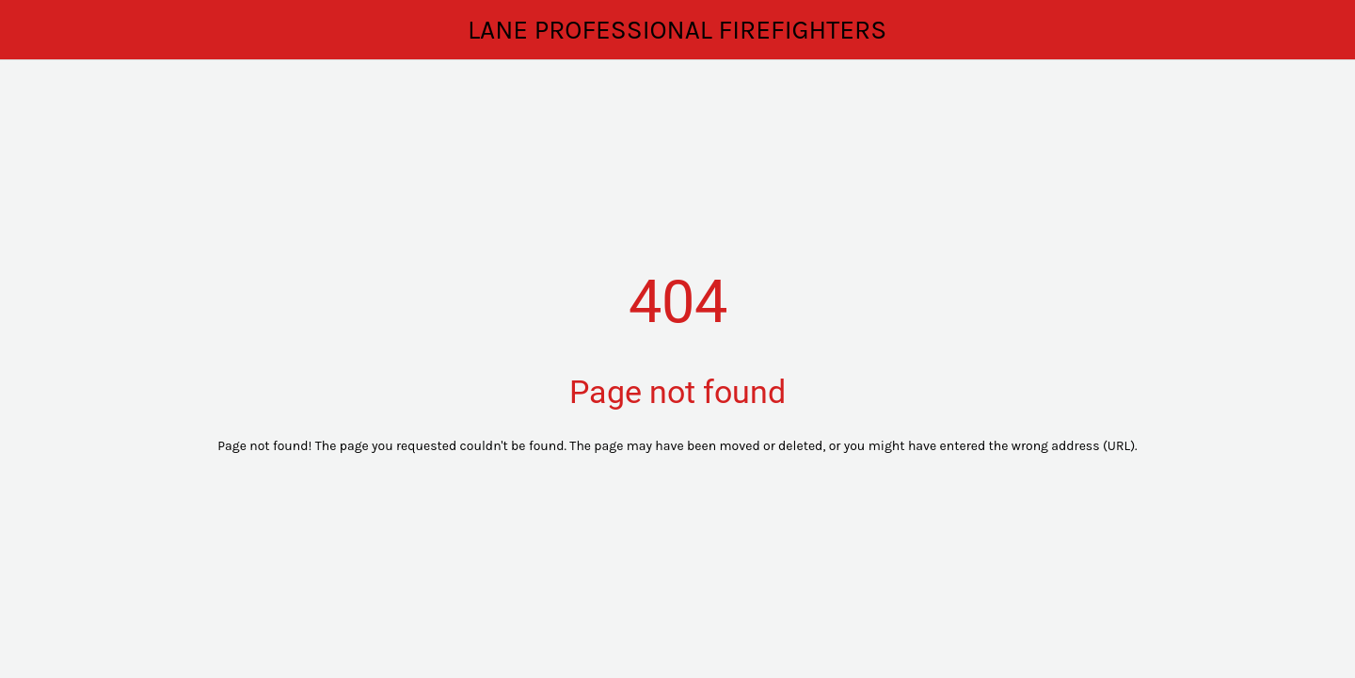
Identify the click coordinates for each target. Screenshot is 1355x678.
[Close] (37, 30)
